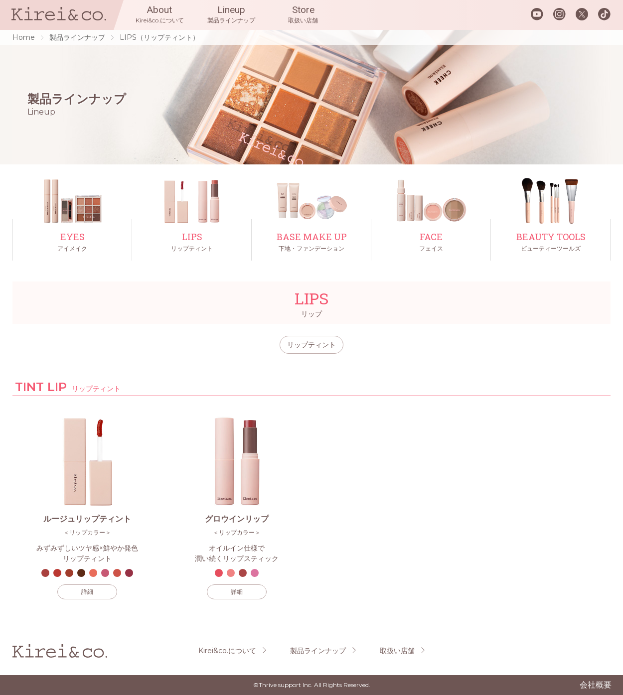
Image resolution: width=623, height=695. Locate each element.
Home (23, 37)
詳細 (87, 591)
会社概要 (596, 685)
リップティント (311, 344)
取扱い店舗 (397, 650)
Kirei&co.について (227, 650)
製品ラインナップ (77, 37)
